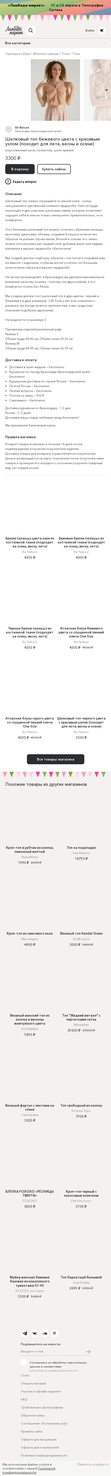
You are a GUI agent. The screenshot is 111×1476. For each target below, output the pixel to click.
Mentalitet (81, 1025)
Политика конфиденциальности (44, 1455)
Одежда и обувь (17, 54)
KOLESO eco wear (29, 1291)
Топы (65, 54)
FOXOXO (29, 1201)
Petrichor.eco (81, 1201)
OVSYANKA (29, 1029)
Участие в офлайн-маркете (41, 1391)
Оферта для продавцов (39, 1439)
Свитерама (29, 1115)
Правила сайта (31, 1431)
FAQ (24, 1399)
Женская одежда (46, 54)
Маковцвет (29, 939)
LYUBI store (81, 939)
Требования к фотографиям (42, 1407)
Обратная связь (33, 1415)
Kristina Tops (81, 1111)
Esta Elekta (81, 1282)
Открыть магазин (33, 1383)
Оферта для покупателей (40, 1447)
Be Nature (22, 127)
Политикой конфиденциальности (55, 1370)
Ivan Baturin (81, 853)
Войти (90, 30)
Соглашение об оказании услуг (44, 1423)
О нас (25, 1375)
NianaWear (29, 857)
